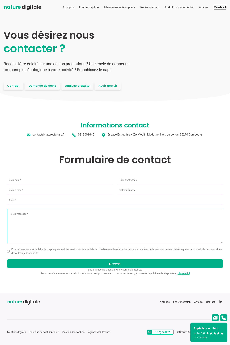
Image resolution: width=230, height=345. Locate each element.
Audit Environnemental (172, 7)
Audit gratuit (107, 86)
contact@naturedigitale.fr (49, 134)
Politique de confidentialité (44, 332)
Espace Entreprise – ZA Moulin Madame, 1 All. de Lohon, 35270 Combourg (154, 134)
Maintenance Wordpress (112, 7)
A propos (60, 7)
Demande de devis (42, 86)
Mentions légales (16, 332)
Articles (196, 7)
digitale (22, 7)
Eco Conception (82, 7)
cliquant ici (184, 273)
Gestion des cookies (73, 332)
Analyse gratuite (77, 86)
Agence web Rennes (99, 332)
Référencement (142, 7)
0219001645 (86, 134)
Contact (216, 7)
